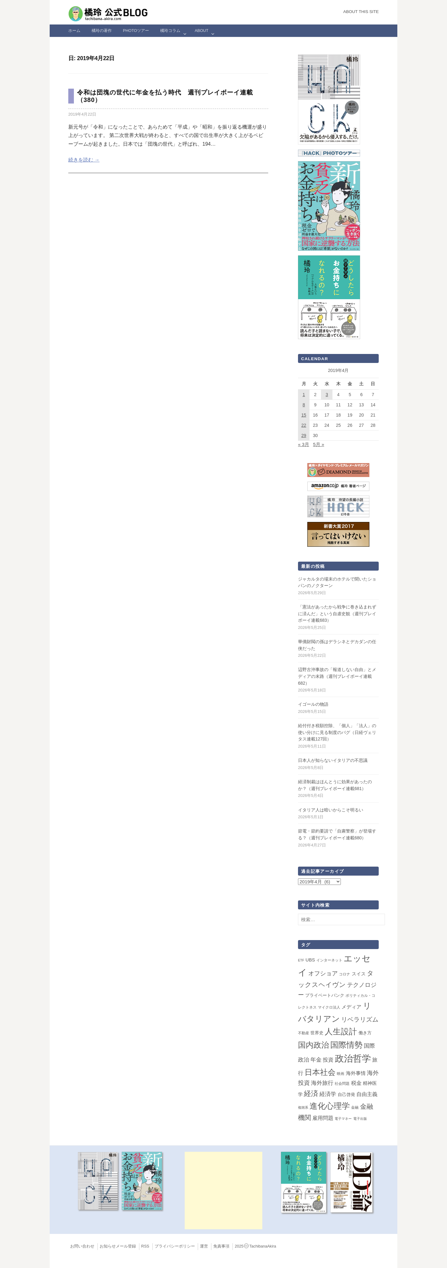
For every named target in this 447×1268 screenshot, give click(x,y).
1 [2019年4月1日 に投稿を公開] (304, 394)
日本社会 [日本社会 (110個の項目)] (320, 1072)
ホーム (74, 30)
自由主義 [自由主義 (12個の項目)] (366, 1094)
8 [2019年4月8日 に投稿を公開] (304, 404)
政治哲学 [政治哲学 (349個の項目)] (353, 1058)
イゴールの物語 (313, 704)
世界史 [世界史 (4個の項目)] (316, 1032)
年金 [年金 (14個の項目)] (316, 1060)
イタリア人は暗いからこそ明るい (330, 809)
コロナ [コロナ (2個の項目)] (344, 974)
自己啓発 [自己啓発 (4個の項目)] (346, 1094)
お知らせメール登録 (118, 1246)
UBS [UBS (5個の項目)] (310, 959)
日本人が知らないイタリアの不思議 (333, 760)
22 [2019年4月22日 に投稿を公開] (303, 425)
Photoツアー (136, 30)
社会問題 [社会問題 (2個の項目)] (342, 1083)
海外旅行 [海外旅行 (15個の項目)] (322, 1083)
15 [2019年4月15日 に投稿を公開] (303, 415)
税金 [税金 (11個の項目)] (356, 1083)
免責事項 (221, 1246)
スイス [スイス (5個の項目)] (359, 973)
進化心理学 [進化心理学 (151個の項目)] (329, 1106)
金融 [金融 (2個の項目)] (355, 1107)
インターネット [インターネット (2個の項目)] (329, 960)
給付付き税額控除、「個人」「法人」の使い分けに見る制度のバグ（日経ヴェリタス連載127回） (337, 732)
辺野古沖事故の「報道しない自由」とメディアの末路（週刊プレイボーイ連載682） (337, 676)
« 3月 (303, 444)
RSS (145, 1246)
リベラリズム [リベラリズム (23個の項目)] (359, 1019)
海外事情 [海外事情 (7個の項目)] (356, 1073)
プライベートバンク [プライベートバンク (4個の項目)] (324, 995)
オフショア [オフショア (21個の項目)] (323, 973)
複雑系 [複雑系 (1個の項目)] (303, 1107)
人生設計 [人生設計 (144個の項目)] (341, 1031)
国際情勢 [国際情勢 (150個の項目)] (346, 1044)
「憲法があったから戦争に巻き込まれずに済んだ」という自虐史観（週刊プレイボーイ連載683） (337, 613)
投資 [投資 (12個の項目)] (328, 1060)
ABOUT (201, 30)
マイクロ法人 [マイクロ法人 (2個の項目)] (329, 1007)
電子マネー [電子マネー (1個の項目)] (343, 1118)
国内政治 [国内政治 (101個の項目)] (313, 1044)
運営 (204, 1246)
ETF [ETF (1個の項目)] (301, 960)
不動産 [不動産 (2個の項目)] (303, 1033)
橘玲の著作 (102, 30)
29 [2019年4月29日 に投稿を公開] (303, 435)
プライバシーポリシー (175, 1246)
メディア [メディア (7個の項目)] (351, 1007)
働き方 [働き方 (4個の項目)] (365, 1032)
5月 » (318, 444)
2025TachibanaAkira (255, 1246)
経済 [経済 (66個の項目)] (311, 1093)
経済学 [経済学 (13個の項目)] (327, 1094)
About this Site (361, 11)
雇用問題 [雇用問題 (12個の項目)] (322, 1118)
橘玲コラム (170, 30)
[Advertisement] (223, 1190)
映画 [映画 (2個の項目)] (340, 1073)
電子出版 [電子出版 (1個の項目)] (360, 1118)
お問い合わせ (82, 1246)
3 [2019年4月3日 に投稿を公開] (327, 394)
